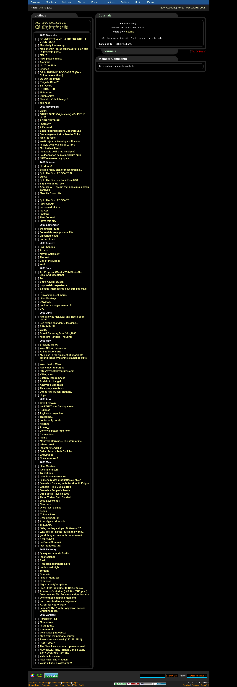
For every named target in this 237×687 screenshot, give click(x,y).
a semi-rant (46, 629)
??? (42, 309)
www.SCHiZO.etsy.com (53, 348)
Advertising (44, 683)
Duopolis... (46, 574)
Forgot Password (187, 7)
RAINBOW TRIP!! (50, 120)
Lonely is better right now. (55, 430)
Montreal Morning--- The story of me (61, 441)
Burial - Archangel (50, 381)
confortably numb (50, 420)
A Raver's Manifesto (51, 385)
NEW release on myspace (55, 158)
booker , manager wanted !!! (56, 305)
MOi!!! (43, 55)
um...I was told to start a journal (58, 601)
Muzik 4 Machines (50, 148)
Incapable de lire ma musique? (58, 151)
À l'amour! (46, 127)
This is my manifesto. (52, 388)
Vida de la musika (50, 656)
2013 (38, 28)
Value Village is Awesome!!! (56, 663)
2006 (58, 23)
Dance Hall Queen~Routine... (56, 391)
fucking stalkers (49, 469)
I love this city (48, 221)
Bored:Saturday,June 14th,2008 (58, 333)
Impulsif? (45, 124)
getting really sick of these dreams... (61, 169)
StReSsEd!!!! (47, 326)
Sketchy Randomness (52, 378)
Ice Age (44, 210)
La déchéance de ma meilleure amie (60, 155)
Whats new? (47, 444)
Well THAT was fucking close (56, 406)
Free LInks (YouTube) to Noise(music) (61, 588)
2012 (65, 25)
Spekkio (130, 31)
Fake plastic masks (51, 58)
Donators (66, 683)
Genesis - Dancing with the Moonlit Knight (64, 483)
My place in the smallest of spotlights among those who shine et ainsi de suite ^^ (63, 358)
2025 (65, 28)
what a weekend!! (50, 500)
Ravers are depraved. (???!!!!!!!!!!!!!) (61, 639)
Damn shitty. (47, 96)
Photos (81, 2)
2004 (44, 23)
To (41, 278)
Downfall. (45, 302)
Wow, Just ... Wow (50, 364)
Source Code (66, 685)
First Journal (47, 217)
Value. (43, 330)
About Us (33, 683)
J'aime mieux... (48, 514)
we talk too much (50, 78)
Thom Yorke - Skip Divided (55, 497)
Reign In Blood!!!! (50, 82)
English (186, 685)
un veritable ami (49, 235)
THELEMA (46, 525)
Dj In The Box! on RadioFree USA (59, 180)
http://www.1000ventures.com (57, 371)
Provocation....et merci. (53, 295)
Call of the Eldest (50, 261)
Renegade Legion (50, 685)
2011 (58, 25)
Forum (94, 2)
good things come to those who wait (61, 535)
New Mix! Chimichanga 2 (54, 99)
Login (203, 7)
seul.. (43, 264)
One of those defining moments (58, 597)
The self (44, 257)
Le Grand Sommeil (51, 542)
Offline (43, 7)
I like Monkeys (48, 298)
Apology (45, 427)
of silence (45, 581)
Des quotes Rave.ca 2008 (54, 493)
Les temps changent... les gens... (59, 323)
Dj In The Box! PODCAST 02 (56, 173)
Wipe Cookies (79, 685)
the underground (50, 228)
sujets (43, 176)
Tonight (44, 570)
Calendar (67, 2)
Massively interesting (52, 45)
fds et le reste (48, 137)
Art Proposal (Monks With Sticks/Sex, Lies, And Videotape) (61, 273)
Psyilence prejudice (51, 413)
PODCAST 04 (47, 89)
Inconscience (47, 557)
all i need (45, 103)
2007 (65, 23)
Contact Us (55, 683)
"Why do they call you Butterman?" (60, 528)
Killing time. (47, 374)
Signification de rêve (52, 183)
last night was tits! (50, 545)
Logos (75, 683)
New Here (45, 504)
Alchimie (45, 62)
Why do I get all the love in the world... (62, 531)
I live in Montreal (49, 577)
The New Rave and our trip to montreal (62, 646)
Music (138, 2)
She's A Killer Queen (52, 282)
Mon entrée (46, 622)
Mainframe (46, 92)
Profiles (125, 2)
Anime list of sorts (50, 351)
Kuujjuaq (45, 410)
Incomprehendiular (51, 448)
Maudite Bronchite (50, 193)
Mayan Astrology (50, 254)
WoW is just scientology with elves (60, 141)
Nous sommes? (49, 458)
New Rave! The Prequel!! (54, 659)
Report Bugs (34, 685)
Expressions (47, 434)
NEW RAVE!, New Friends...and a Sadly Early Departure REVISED (62, 651)
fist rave (44, 423)
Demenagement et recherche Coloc (60, 134)
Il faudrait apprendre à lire (55, 564)
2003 (38, 23)
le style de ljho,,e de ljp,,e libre (57, 144)
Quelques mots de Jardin (54, 553)
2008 (38, 25)
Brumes (44, 69)
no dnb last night (50, 567)
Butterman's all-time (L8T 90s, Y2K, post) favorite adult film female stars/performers (64, 593)
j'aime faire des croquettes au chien (60, 480)
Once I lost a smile (50, 507)
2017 (51, 28)
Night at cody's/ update (53, 584)
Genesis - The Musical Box (55, 487)
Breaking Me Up (49, 344)
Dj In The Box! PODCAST (54, 200)
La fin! (43, 110)
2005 (51, 23)
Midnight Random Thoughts (56, 336)
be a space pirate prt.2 (53, 632)
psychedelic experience (53, 285)
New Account (168, 7)
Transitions (46, 473)
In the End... (47, 625)
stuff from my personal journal (57, 636)
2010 (51, 25)
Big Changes (47, 247)
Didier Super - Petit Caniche (56, 451)
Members (51, 2)
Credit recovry (48, 403)
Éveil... (44, 560)
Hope (43, 395)
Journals (105, 15)
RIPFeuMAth (47, 203)
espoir (43, 511)
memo (43, 437)
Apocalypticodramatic (52, 521)
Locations (109, 2)
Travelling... (46, 417)
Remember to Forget (52, 367)
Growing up (47, 455)
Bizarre (44, 250)
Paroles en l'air (48, 618)
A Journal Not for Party (53, 604)
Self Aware (46, 85)
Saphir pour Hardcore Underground (60, 131)
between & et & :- (50, 207)
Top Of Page (198, 51)
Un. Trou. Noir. (48, 65)
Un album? (46, 166)
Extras (150, 2)
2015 (44, 28)
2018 (58, 28)
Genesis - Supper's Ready (55, 490)
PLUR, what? (47, 643)
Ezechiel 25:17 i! (49, 518)
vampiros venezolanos (53, 476)
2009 (44, 25)
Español (205, 685)
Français (195, 685)
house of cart (47, 239)
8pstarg (44, 214)
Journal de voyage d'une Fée (56, 232)
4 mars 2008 (47, 538)
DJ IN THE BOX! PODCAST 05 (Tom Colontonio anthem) (60, 74)
